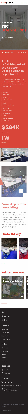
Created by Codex (6, 410)
